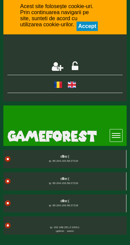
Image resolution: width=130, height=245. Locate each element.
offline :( (64, 156)
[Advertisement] (68, 48)
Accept (87, 26)
